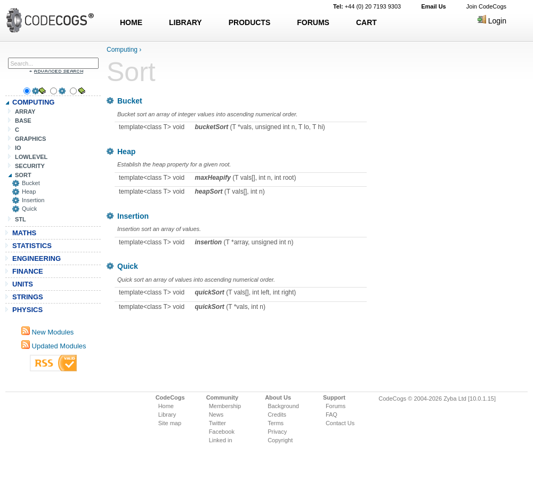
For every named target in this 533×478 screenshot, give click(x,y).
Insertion (33, 200)
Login (492, 21)
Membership (225, 406)
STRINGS (27, 297)
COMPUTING (33, 102)
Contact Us (340, 423)
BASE (23, 120)
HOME (131, 22)
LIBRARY (185, 22)
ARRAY (25, 111)
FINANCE (27, 271)
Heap (29, 191)
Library (167, 414)
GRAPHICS (30, 139)
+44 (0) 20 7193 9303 (367, 6)
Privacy (277, 431)
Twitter (217, 423)
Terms (276, 423)
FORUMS (313, 22)
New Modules (47, 332)
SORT (23, 175)
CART (366, 22)
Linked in (220, 440)
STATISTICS (32, 246)
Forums (335, 406)
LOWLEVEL (31, 157)
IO (18, 148)
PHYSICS (27, 310)
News (216, 414)
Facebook (222, 431)
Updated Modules (53, 346)
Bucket (31, 183)
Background (283, 406)
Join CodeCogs (486, 6)
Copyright (280, 440)
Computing (122, 49)
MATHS (24, 233)
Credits (277, 414)
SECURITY (30, 166)
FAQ (331, 414)
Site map (169, 423)
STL (20, 219)
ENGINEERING (36, 258)
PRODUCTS (250, 22)
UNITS (22, 284)
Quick (29, 208)
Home (166, 406)
